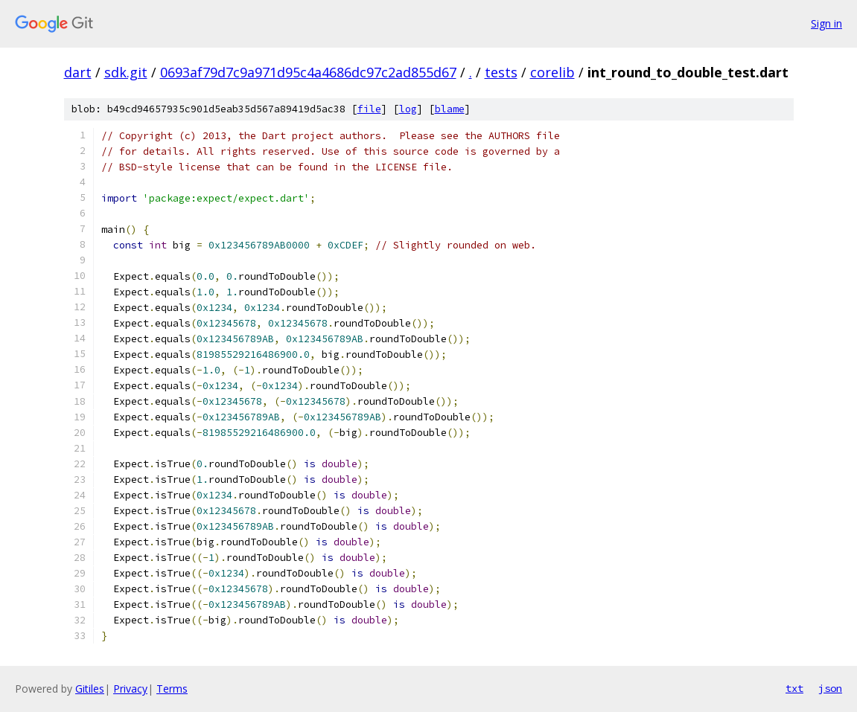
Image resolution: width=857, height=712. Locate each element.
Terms (172, 688)
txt (794, 688)
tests (501, 72)
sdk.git (125, 72)
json (830, 688)
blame (450, 109)
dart (78, 72)
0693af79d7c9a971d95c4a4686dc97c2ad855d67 (308, 72)
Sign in (826, 23)
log (408, 109)
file (369, 109)
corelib (552, 72)
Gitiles (89, 688)
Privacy (130, 688)
